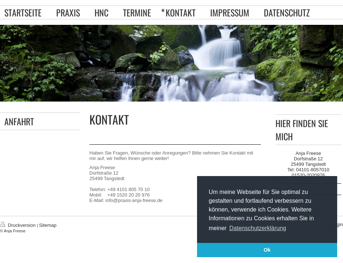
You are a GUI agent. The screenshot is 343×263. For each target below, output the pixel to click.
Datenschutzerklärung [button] (258, 228)
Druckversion (18, 225)
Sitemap (48, 225)
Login (337, 224)
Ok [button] (266, 250)
